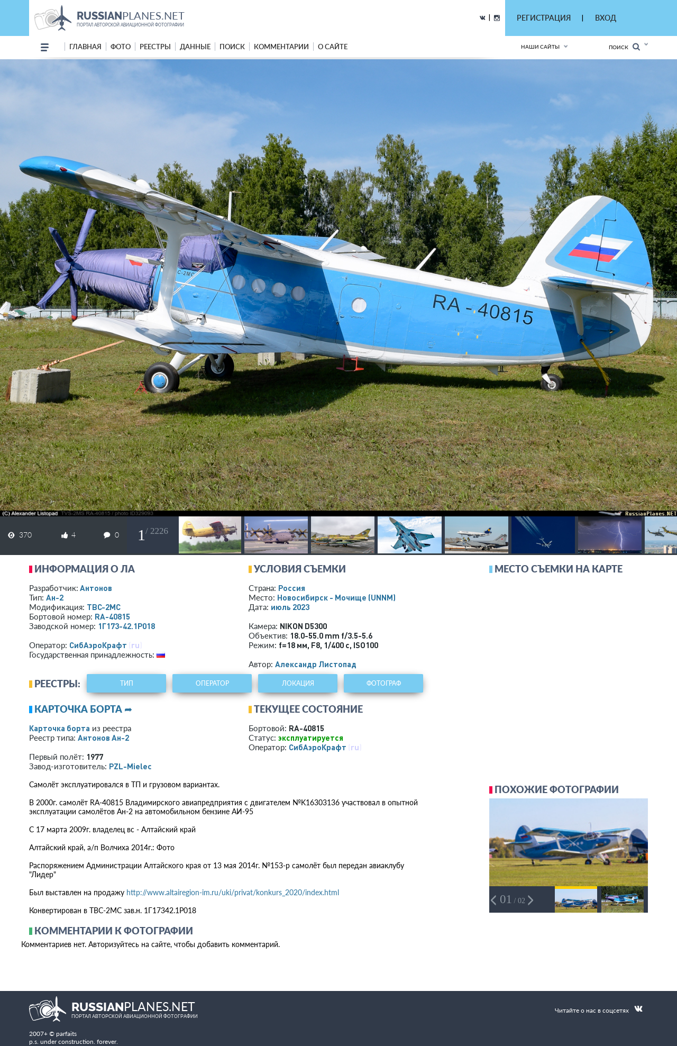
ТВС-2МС (104, 607)
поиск (232, 46)
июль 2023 (290, 607)
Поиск (624, 47)
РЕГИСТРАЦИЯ (544, 17)
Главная (85, 46)
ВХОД (605, 17)
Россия (291, 588)
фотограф (384, 683)
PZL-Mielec (130, 766)
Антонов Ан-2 (103, 737)
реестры (155, 46)
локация (298, 683)
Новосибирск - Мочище (336, 597)
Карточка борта (59, 728)
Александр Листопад (315, 664)
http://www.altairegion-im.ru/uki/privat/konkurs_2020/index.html (232, 892)
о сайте (332, 46)
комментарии (281, 46)
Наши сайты (540, 46)
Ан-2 (54, 597)
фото (121, 46)
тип (126, 683)
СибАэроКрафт (98, 645)
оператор (212, 683)
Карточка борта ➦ (83, 709)
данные (195, 46)
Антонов (96, 588)
